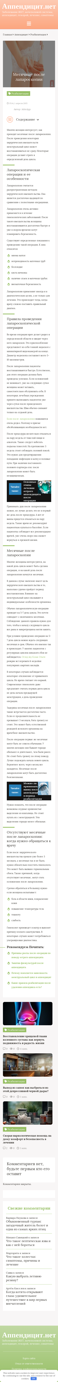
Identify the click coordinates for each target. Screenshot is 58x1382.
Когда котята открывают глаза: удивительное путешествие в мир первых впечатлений (26, 1297)
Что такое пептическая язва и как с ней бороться (28, 1243)
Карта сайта (29, 1358)
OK (33, 1378)
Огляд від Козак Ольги (33, 657)
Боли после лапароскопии (21, 418)
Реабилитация (38, 34)
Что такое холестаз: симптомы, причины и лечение (23, 1260)
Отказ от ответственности (29, 1363)
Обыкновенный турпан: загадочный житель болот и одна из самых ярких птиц (27, 1225)
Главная (7, 34)
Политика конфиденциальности (29, 1369)
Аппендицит (21, 34)
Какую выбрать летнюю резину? (23, 1278)
